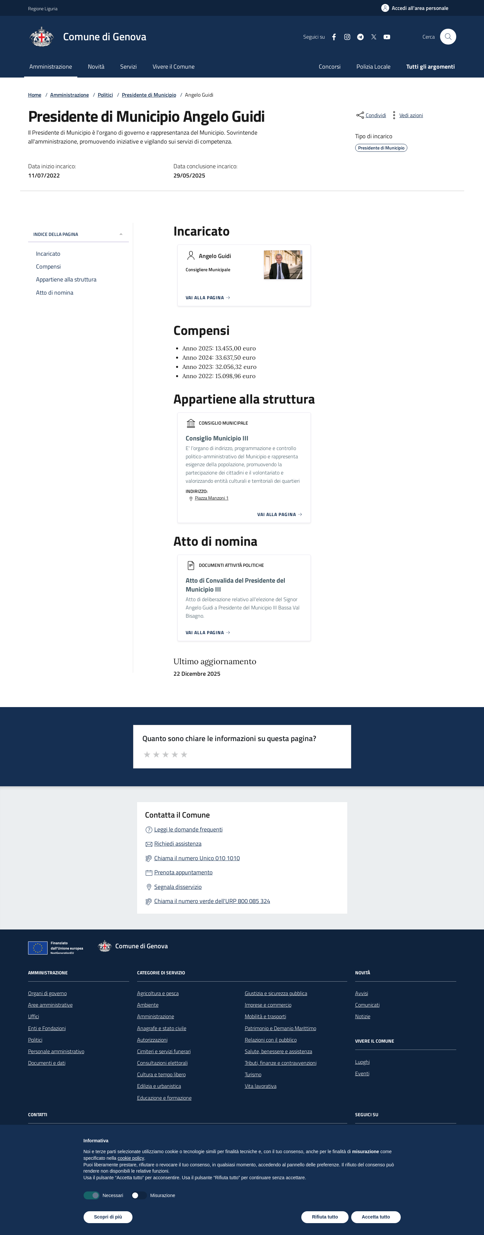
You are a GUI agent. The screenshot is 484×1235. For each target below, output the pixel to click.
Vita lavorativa (261, 1086)
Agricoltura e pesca (158, 993)
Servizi (128, 66)
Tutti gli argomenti (430, 66)
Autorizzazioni (152, 1040)
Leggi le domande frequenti (188, 829)
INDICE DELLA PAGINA (78, 234)
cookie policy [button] (131, 1158)
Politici (105, 95)
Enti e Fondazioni (47, 1028)
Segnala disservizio (178, 886)
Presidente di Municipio (149, 95)
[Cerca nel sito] (448, 37)
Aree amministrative (50, 1005)
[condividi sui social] (370, 115)
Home (34, 95)
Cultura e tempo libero (161, 1074)
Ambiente (148, 1005)
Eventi (362, 1073)
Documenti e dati (46, 1063)
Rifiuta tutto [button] (325, 1216)
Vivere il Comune (174, 66)
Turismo (253, 1074)
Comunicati (367, 1005)
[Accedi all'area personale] (414, 8)
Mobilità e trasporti (265, 1016)
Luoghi (362, 1062)
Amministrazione (50, 66)
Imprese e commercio (268, 1005)
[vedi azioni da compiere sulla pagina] (406, 115)
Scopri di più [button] (108, 1216)
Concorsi (330, 66)
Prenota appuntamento (183, 872)
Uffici (33, 1016)
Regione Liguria (42, 8)
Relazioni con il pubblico (271, 1040)
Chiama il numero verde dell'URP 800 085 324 (212, 900)
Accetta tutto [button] (376, 1216)
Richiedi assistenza (178, 843)
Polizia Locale (373, 66)
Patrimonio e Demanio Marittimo (280, 1028)
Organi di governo (47, 993)
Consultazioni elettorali (162, 1063)
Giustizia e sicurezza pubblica (276, 993)
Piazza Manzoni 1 (212, 498)
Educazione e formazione (164, 1098)
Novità (96, 66)
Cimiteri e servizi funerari (164, 1051)
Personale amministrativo (56, 1051)
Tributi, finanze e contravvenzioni (280, 1063)
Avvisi (361, 993)
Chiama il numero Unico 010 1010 (197, 858)
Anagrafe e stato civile (161, 1028)
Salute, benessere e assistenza (278, 1051)
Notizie (362, 1016)
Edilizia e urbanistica (159, 1086)
